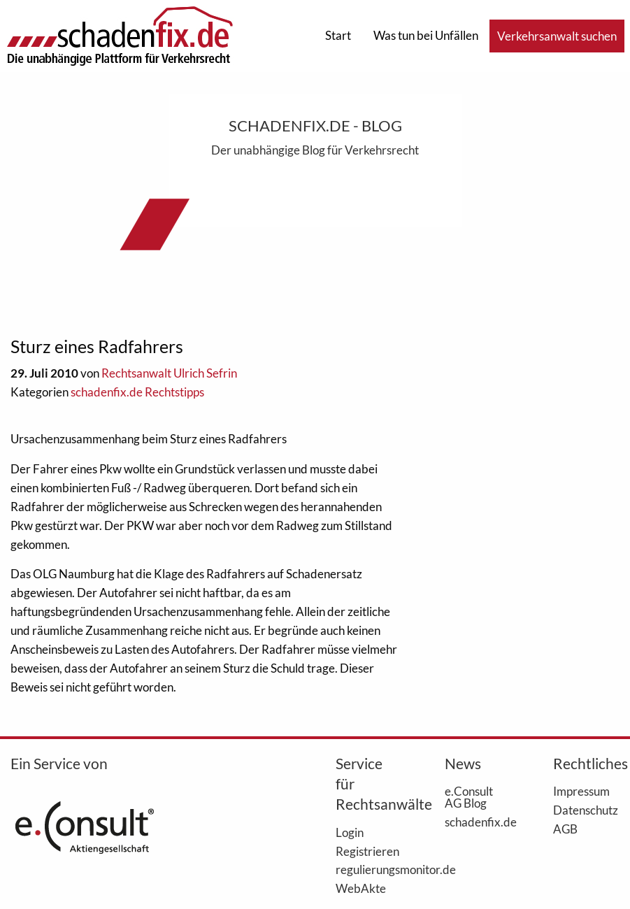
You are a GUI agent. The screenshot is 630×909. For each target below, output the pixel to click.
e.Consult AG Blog (469, 797)
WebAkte (361, 888)
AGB (565, 829)
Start (338, 35)
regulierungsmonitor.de (369, 869)
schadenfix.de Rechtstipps (137, 392)
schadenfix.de (478, 822)
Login (350, 832)
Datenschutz (585, 810)
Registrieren (367, 851)
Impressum (581, 791)
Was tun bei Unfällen (425, 35)
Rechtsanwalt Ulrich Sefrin (169, 373)
